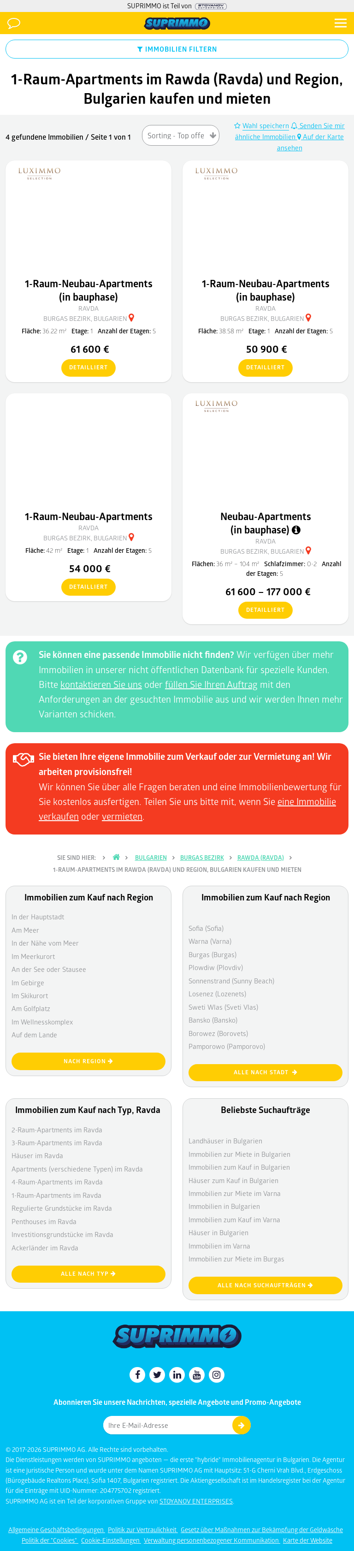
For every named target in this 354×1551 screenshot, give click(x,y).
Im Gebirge (28, 982)
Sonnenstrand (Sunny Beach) (231, 980)
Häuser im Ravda (37, 1155)
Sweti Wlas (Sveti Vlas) (223, 1007)
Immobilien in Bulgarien (224, 1206)
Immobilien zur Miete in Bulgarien (239, 1154)
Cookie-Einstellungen (111, 1540)
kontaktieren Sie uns (101, 684)
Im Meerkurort (33, 956)
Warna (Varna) (210, 941)
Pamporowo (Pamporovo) (227, 1046)
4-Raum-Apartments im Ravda (57, 1181)
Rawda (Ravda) (260, 857)
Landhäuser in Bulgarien (225, 1140)
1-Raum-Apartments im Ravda (56, 1195)
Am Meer (25, 930)
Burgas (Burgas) (212, 954)
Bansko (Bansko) (213, 1019)
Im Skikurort (30, 995)
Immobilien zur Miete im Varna (235, 1193)
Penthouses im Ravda (44, 1221)
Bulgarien (151, 857)
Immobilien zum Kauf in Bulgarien (239, 1167)
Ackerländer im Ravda (45, 1247)
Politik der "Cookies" (50, 1540)
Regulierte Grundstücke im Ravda (62, 1208)
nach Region (88, 1061)
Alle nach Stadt (266, 1072)
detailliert (84, 368)
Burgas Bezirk (202, 857)
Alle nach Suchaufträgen (265, 1285)
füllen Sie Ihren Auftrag (211, 684)
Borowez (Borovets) (218, 1033)
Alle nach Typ (88, 1274)
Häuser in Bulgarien (218, 1232)
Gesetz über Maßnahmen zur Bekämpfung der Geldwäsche (262, 1529)
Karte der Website (307, 1540)
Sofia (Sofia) (206, 928)
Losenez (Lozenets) (217, 993)
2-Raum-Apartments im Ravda (57, 1129)
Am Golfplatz (31, 1008)
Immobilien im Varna (219, 1245)
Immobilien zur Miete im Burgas (236, 1258)
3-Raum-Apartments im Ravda (57, 1142)
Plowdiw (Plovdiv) (216, 967)
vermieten (122, 816)
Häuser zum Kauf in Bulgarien (233, 1180)
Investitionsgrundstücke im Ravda (62, 1234)
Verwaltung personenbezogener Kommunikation (212, 1540)
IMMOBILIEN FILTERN (177, 48)
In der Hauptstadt (38, 916)
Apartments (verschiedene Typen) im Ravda (77, 1168)
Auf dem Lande (34, 1034)
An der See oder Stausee (49, 969)
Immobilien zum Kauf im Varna (234, 1219)
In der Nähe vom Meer (45, 942)
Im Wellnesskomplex (42, 1021)
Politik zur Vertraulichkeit (143, 1529)
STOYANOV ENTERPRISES (196, 1501)
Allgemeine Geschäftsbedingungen (56, 1529)
